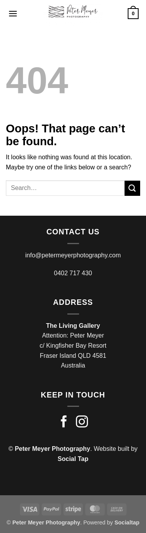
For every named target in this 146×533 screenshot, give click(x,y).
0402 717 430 (73, 273)
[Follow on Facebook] (64, 422)
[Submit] (132, 188)
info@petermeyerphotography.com (73, 255)
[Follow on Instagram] (82, 422)
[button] (13, 13)
